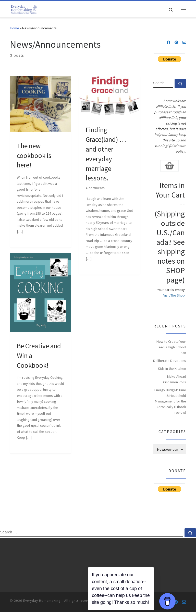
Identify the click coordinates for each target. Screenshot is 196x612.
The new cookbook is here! (34, 155)
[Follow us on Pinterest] (176, 42)
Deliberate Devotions (169, 360)
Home (14, 28)
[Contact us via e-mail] (184, 42)
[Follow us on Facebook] (168, 42)
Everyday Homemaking (41, 600)
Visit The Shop (174, 295)
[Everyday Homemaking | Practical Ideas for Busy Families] (24, 8)
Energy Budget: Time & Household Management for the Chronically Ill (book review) (170, 401)
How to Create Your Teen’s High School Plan (171, 347)
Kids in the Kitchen (172, 368)
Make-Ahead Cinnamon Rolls (174, 379)
